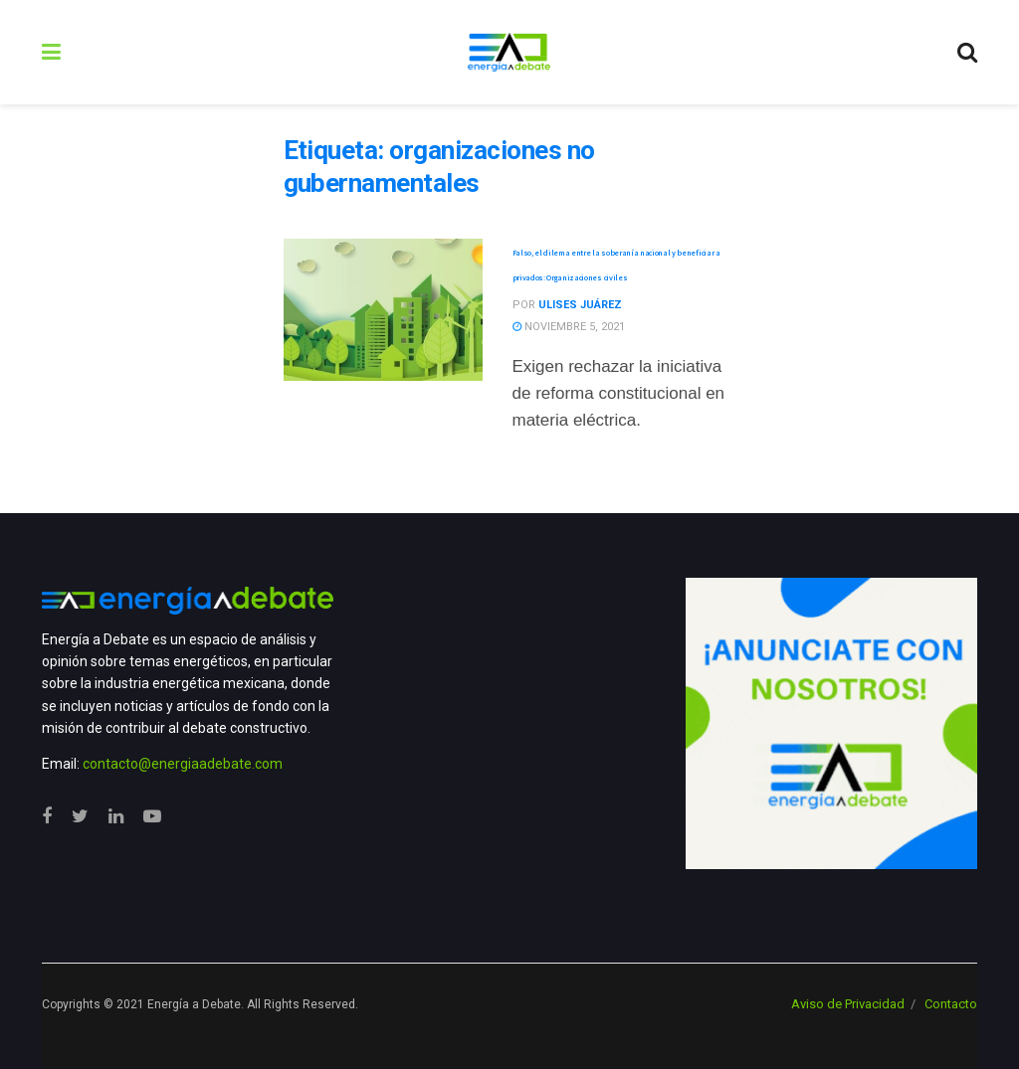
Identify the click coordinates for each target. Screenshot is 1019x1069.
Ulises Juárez (580, 304)
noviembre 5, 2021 (568, 326)
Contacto (950, 1003)
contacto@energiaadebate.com (183, 764)
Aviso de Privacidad (848, 1003)
